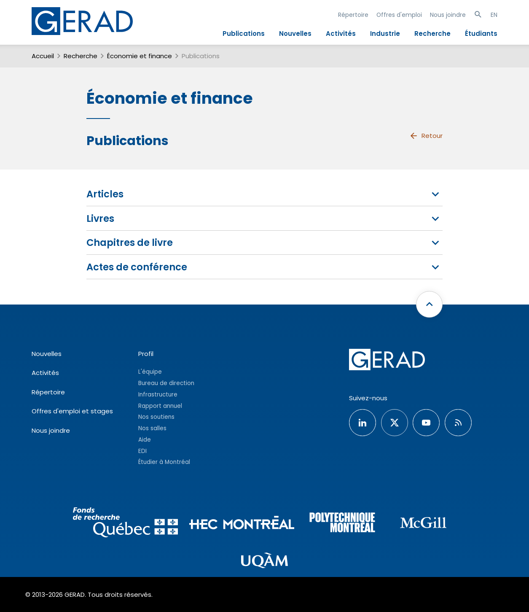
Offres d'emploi (399, 15)
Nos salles (152, 428)
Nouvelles (295, 33)
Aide (144, 440)
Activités (341, 33)
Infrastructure (157, 395)
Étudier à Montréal (164, 462)
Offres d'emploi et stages (72, 411)
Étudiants (481, 33)
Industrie (385, 33)
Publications (244, 33)
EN (494, 15)
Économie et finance (139, 55)
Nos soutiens (156, 417)
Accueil (43, 55)
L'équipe (150, 372)
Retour (426, 136)
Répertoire (353, 15)
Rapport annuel (160, 406)
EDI (142, 451)
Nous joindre (448, 15)
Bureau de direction (166, 383)
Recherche (432, 33)
